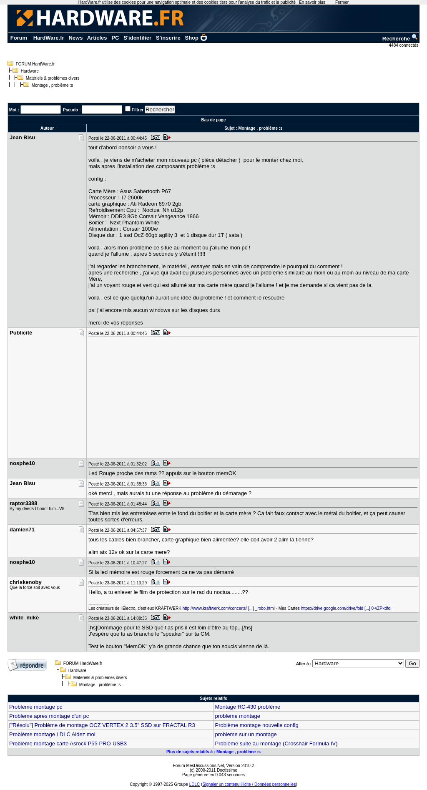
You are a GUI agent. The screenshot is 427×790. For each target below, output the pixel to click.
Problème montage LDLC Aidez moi (52, 734)
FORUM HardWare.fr (35, 64)
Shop (196, 38)
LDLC (194, 784)
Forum (18, 38)
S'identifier (137, 38)
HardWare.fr (48, 38)
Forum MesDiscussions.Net (198, 765)
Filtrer (137, 110)
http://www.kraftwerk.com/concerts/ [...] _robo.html (229, 608)
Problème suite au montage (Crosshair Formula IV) (276, 743)
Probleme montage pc (35, 707)
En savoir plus (312, 2)
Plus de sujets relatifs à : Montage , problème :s (213, 752)
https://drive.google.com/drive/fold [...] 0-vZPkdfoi (346, 608)
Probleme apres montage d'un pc (49, 716)
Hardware (30, 71)
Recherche (400, 38)
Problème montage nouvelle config (256, 725)
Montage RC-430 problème (247, 707)
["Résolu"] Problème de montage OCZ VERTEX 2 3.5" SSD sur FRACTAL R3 (102, 725)
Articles (97, 38)
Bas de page (213, 120)
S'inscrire (168, 38)
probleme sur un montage (245, 734)
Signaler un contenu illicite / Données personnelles (249, 784)
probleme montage (237, 716)
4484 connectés (404, 45)
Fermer (342, 2)
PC (115, 38)
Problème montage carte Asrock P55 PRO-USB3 (68, 743)
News (75, 38)
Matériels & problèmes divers (53, 78)
